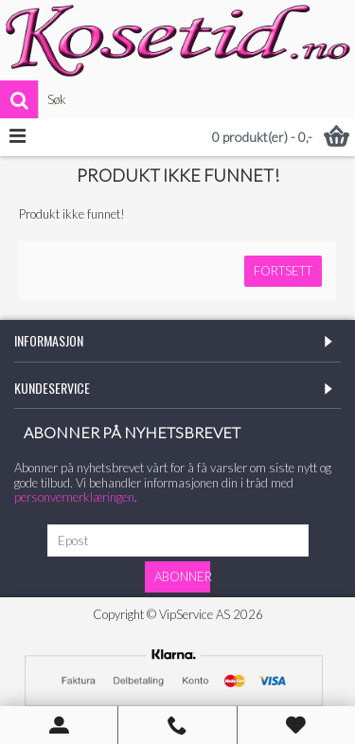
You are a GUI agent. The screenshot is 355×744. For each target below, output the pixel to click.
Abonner (182, 576)
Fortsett (283, 270)
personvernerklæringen (74, 497)
